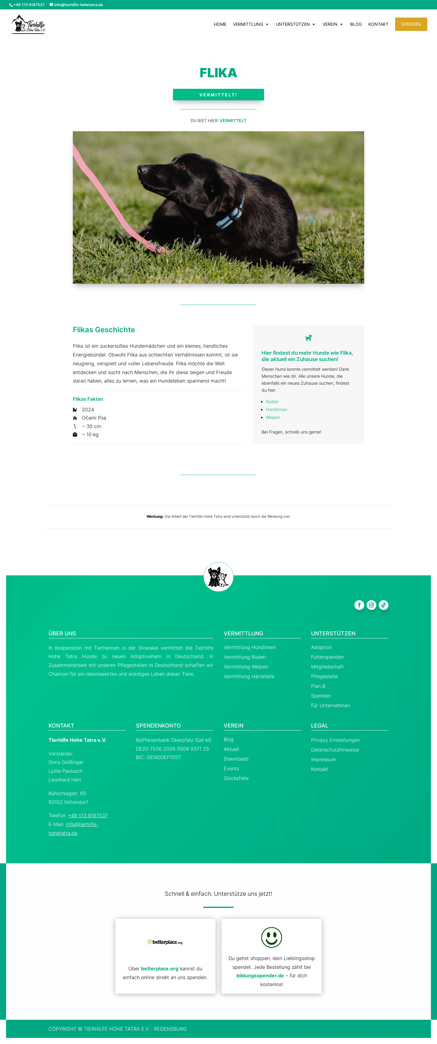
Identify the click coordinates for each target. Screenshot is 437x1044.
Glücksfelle (236, 778)
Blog (356, 24)
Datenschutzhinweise (335, 750)
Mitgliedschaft (327, 667)
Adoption (321, 647)
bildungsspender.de (260, 975)
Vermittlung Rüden (245, 657)
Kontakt (378, 24)
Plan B (318, 686)
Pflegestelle (324, 676)
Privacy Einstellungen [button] (335, 740)
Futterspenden (327, 657)
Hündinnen (276, 409)
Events (231, 768)
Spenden (411, 24)
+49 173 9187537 (88, 815)
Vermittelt (233, 120)
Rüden (272, 401)
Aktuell (231, 749)
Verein (330, 24)
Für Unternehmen (330, 705)
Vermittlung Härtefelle (249, 676)
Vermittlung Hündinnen (250, 647)
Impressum (323, 759)
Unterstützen (293, 24)
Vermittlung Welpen (246, 667)
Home (220, 24)
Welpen (273, 417)
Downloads (236, 759)
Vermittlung (248, 24)
